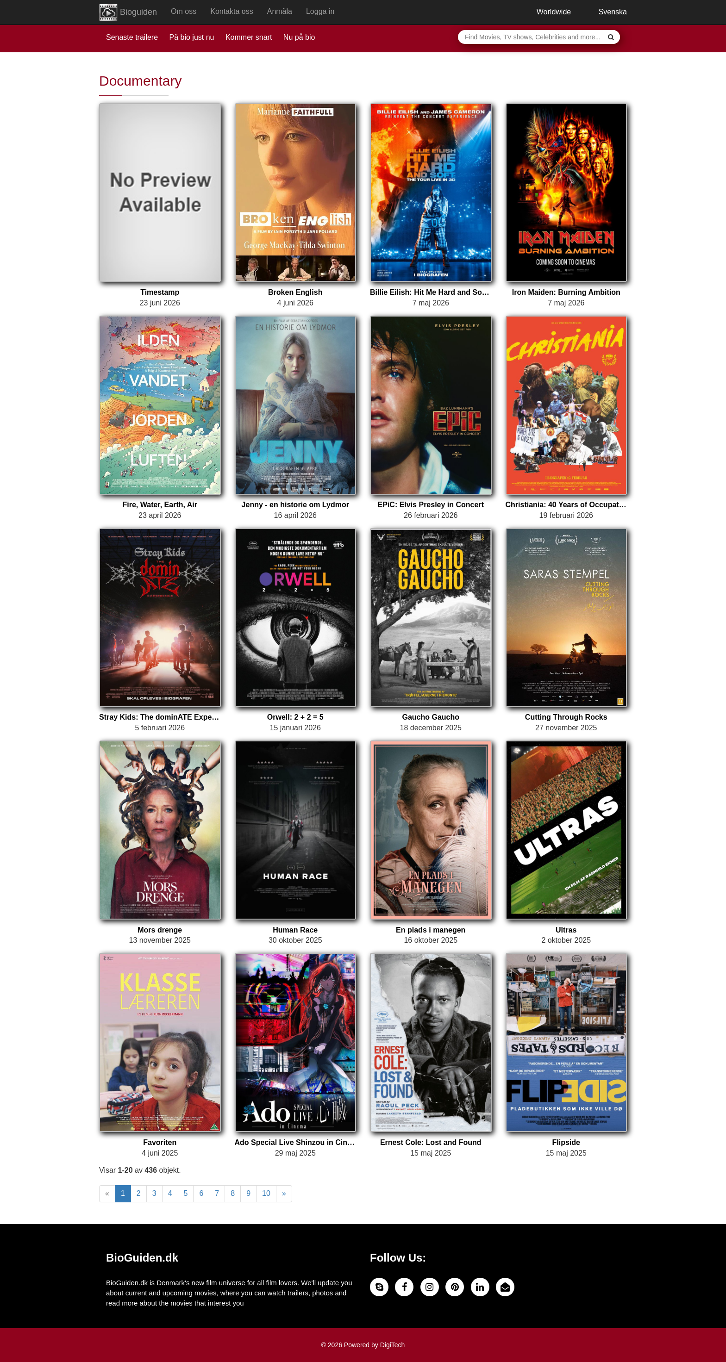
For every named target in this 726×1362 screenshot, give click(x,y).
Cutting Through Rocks (566, 717)
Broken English (295, 292)
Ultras (566, 930)
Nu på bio (299, 37)
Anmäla (279, 11)
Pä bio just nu (191, 37)
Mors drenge (160, 930)
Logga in (320, 11)
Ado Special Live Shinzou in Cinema (296, 1142)
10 (266, 1193)
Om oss (183, 11)
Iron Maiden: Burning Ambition (566, 292)
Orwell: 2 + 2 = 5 (295, 717)
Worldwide (547, 12)
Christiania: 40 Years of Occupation (566, 505)
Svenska (606, 12)
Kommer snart (248, 37)
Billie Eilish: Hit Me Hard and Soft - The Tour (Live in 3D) (431, 292)
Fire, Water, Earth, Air (159, 505)
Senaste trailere (132, 37)
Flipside (566, 1142)
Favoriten (159, 1142)
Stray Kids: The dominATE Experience (160, 717)
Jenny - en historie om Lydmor (295, 505)
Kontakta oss (231, 11)
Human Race (295, 930)
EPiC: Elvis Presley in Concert (431, 505)
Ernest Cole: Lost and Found (431, 1142)
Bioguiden (128, 12)
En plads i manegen (430, 930)
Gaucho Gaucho (430, 717)
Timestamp (159, 292)
